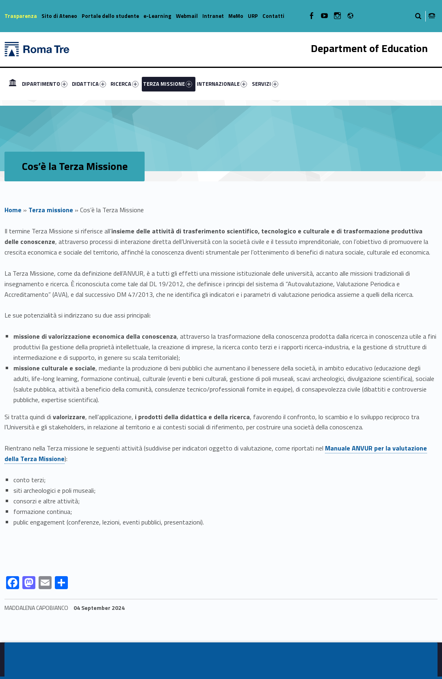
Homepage (12, 83)
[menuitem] (12, 83)
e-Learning (157, 16)
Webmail (187, 16)
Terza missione (50, 210)
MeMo (235, 16)
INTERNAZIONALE (222, 84)
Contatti (273, 16)
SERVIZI (265, 84)
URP (253, 16)
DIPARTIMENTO (44, 84)
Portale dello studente (110, 16)
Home (13, 210)
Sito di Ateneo (59, 16)
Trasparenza (20, 16)
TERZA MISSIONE (167, 84)
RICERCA (124, 84)
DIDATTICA (89, 84)
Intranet (213, 16)
